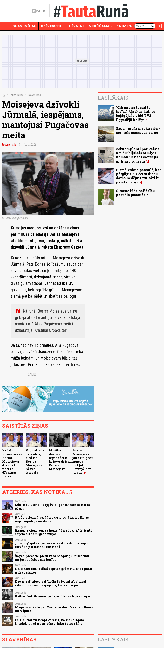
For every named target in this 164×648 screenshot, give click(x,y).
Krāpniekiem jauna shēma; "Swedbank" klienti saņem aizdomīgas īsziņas (53, 532)
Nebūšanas (100, 26)
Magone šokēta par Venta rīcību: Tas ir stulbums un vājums (54, 609)
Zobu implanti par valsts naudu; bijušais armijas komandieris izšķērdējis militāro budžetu (138, 155)
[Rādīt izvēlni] (4, 26)
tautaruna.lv (9, 144)
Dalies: (32, 374)
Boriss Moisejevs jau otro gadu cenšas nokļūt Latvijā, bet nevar (82, 461)
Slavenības (24, 26)
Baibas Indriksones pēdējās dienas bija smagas (53, 596)
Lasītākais (113, 97)
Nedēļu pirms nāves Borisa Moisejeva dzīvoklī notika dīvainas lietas (12, 463)
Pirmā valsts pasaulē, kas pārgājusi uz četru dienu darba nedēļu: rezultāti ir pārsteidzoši (138, 175)
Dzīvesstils (52, 26)
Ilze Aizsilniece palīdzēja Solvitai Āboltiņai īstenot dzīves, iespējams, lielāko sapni (50, 583)
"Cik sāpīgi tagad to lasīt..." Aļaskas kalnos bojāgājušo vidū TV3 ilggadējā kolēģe (136, 113)
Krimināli (127, 26)
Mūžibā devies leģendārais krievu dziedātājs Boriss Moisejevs (63, 459)
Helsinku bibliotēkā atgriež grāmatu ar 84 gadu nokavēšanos (53, 570)
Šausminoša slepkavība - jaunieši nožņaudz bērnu (138, 130)
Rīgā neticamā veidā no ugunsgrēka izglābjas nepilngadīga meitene (52, 519)
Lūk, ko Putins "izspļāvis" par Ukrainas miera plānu (52, 506)
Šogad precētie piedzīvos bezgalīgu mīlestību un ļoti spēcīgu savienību (52, 558)
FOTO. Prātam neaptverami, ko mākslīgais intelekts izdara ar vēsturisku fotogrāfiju (49, 622)
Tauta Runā (16, 95)
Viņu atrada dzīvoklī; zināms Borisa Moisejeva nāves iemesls (35, 461)
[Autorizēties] (159, 26)
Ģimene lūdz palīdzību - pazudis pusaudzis (136, 192)
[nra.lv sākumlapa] (38, 11)
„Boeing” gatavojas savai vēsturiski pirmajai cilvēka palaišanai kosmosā (51, 545)
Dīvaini (76, 26)
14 (85, 472)
